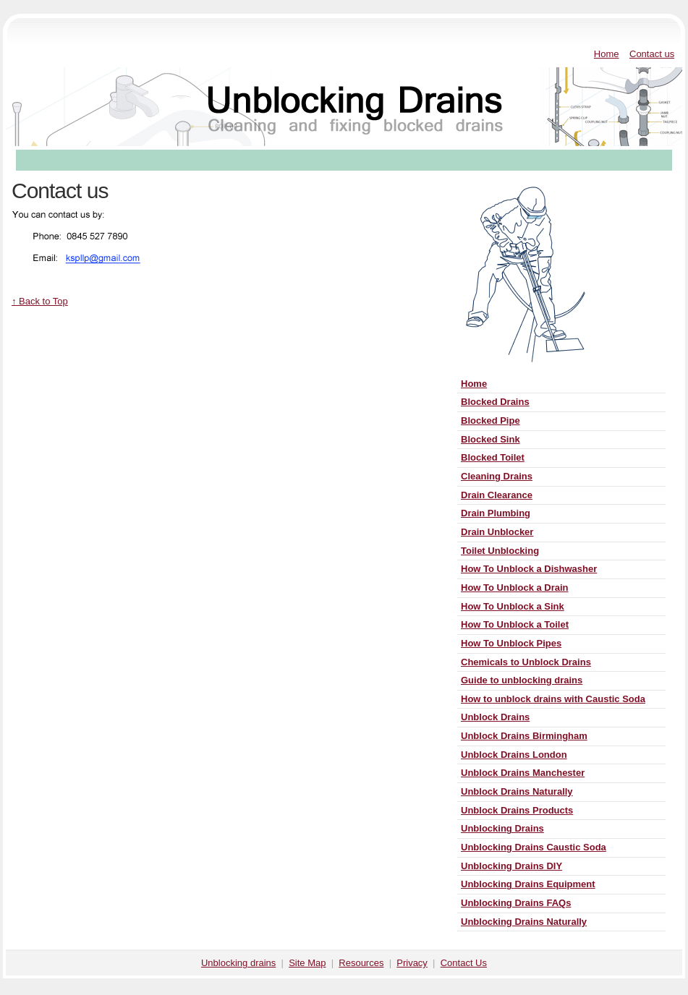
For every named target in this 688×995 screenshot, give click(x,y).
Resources (361, 962)
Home (606, 53)
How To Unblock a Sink (512, 606)
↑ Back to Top (40, 301)
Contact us (651, 53)
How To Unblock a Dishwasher (529, 568)
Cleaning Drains (496, 476)
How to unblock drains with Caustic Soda (553, 698)
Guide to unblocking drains (521, 680)
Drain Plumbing (495, 513)
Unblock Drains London (514, 754)
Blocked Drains (495, 401)
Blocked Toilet (493, 457)
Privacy (412, 962)
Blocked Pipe (490, 420)
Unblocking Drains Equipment (528, 884)
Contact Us (464, 962)
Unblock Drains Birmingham (524, 735)
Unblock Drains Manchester (523, 772)
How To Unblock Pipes (511, 643)
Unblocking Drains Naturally (524, 921)
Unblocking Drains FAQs (516, 902)
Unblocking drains (238, 962)
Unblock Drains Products (517, 810)
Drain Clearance (496, 495)
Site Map (307, 962)
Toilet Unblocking (500, 550)
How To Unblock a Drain (515, 587)
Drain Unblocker (497, 531)
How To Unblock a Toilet (515, 624)
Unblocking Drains (502, 828)
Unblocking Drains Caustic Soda (533, 847)
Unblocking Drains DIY (511, 866)
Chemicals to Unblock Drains (526, 662)
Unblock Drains (495, 717)
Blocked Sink (490, 439)
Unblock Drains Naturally (517, 791)
